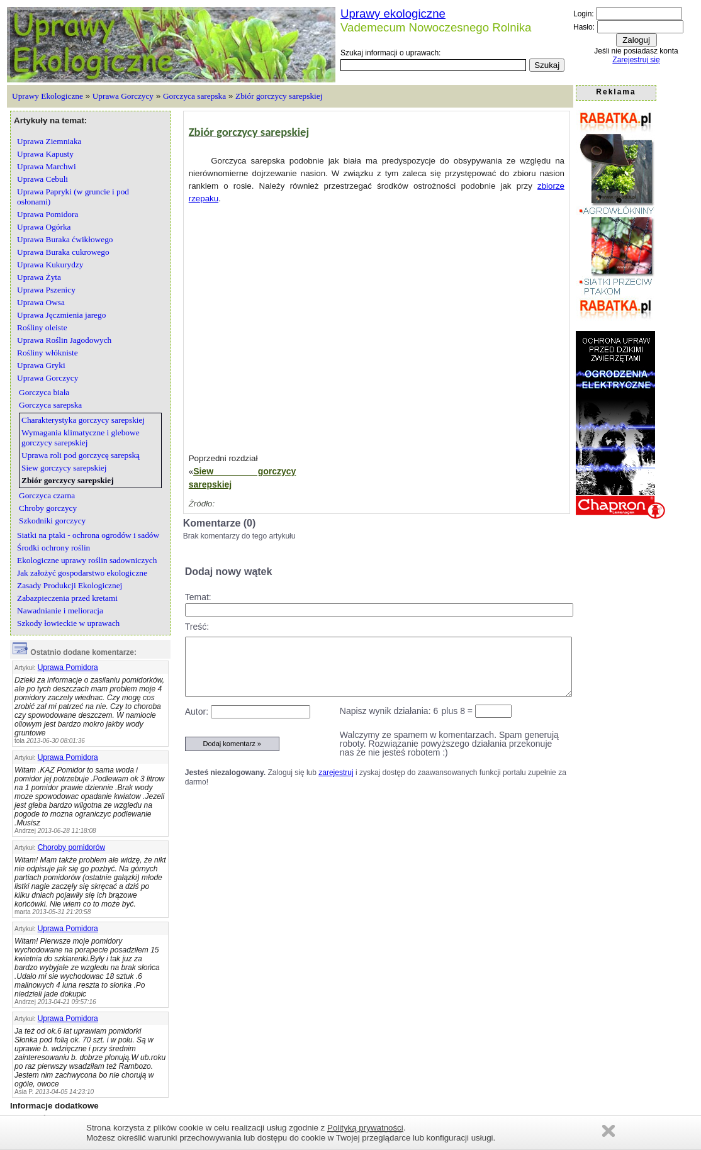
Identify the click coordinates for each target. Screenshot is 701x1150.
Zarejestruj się (635, 59)
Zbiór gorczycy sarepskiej (278, 96)
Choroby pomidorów (71, 847)
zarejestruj (335, 772)
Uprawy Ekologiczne (47, 96)
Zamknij (608, 1131)
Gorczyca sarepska (194, 96)
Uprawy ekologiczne (393, 13)
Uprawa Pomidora (68, 667)
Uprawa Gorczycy (123, 96)
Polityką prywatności (365, 1127)
